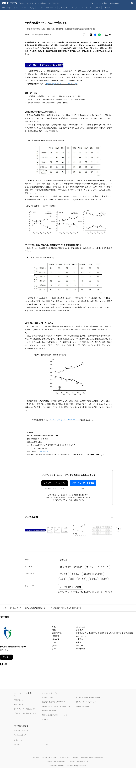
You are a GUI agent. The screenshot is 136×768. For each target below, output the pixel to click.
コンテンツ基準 (64, 757)
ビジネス (89, 7)
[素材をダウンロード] (106, 35)
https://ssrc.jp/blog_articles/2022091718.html (64, 420)
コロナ (62, 579)
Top (3, 7)
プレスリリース (15, 608)
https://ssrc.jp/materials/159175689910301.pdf (61, 84)
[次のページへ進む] (118, 529)
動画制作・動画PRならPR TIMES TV (53, 702)
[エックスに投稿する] (91, 35)
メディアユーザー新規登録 (83, 483)
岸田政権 (87, 574)
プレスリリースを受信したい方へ (25, 709)
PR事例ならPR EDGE (82, 706)
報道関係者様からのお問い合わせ (92, 757)
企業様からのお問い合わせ (56, 761)
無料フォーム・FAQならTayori (86, 702)
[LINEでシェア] (99, 35)
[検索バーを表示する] (132, 3)
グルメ (97, 7)
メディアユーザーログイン (55, 483)
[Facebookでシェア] (95, 35)
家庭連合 (93, 579)
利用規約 (75, 757)
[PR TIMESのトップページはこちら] (30, 3)
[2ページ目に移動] (112, 517)
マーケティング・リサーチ (97, 567)
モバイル (23, 7)
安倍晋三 (75, 574)
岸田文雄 (63, 574)
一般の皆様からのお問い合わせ (78, 761)
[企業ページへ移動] (7, 633)
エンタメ (40, 7)
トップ (3, 608)
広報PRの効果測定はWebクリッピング (54, 715)
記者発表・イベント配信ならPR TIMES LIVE (56, 706)
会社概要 (36, 757)
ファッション (64, 7)
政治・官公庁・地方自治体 (71, 567)
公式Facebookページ (21, 730)
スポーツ (106, 7)
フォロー (6, 657)
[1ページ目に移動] (111, 517)
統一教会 (81, 579)
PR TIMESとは (18, 700)
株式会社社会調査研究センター (36, 608)
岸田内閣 (99, 574)
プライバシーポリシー (49, 757)
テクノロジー (12, 7)
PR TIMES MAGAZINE (49, 711)
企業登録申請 (114, 3)
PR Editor (45, 719)
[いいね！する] (84, 35)
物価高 (104, 579)
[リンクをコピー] (111, 35)
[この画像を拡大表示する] (35, 530)
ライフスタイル (78, 7)
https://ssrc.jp (43, 451)
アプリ (31, 7)
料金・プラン (18, 704)
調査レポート (65, 560)
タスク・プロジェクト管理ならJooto (88, 697)
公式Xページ (18, 740)
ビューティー (51, 7)
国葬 (72, 579)
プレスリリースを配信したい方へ (25, 713)
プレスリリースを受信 (98, 3)
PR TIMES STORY (47, 697)
